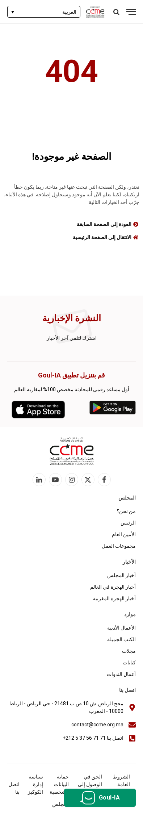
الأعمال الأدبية (121, 628)
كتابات (129, 662)
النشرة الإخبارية (71, 318)
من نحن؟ (126, 511)
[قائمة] (131, 12)
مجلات (129, 651)
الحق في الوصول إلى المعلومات (90, 784)
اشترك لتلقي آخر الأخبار (72, 338)
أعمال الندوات (121, 674)
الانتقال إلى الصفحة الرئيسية (102, 237)
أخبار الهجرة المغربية (114, 598)
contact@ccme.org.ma (97, 724)
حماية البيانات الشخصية (59, 784)
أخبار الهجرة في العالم (113, 587)
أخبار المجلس (121, 575)
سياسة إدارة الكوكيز (35, 784)
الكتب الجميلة (121, 639)
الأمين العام (124, 534)
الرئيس (128, 523)
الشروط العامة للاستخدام (119, 784)
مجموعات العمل (119, 546)
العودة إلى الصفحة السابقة (104, 224)
